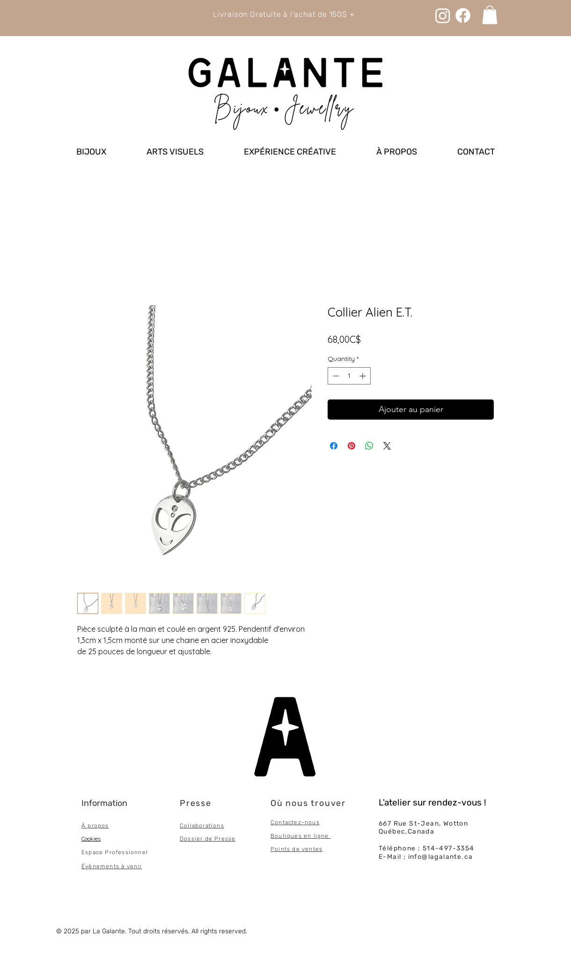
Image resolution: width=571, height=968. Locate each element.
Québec (392, 831)
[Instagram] (443, 15)
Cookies (91, 838)
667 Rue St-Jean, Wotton (423, 824)
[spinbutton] (349, 376)
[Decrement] (335, 376)
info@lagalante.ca (440, 857)
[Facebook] (463, 15)
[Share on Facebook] (333, 445)
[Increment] (363, 376)
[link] (490, 15)
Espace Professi (106, 852)
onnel (139, 852)
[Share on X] (387, 445)
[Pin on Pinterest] (351, 445)
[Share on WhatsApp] (369, 445)
